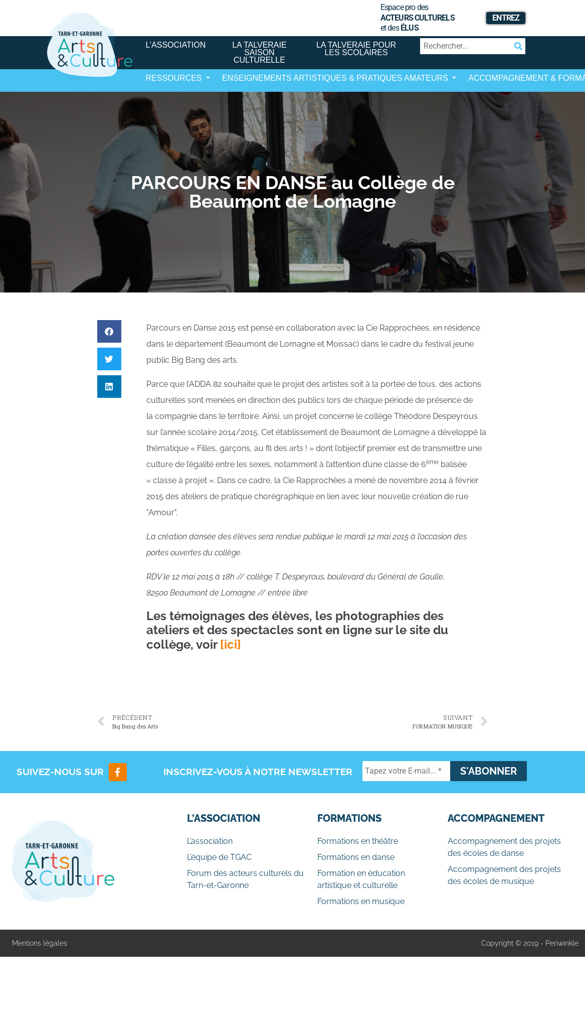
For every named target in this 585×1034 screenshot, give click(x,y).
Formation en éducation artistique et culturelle (361, 879)
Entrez (505, 18)
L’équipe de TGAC (219, 857)
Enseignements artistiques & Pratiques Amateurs (336, 78)
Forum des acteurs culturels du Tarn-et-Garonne (245, 879)
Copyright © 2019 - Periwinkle (529, 943)
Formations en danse (356, 857)
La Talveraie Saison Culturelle (259, 52)
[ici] (230, 644)
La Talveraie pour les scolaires (356, 49)
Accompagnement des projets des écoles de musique (504, 875)
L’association (176, 45)
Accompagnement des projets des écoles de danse (504, 847)
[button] (109, 331)
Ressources (175, 78)
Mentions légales (39, 943)
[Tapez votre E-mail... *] (406, 771)
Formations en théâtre (357, 841)
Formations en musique (361, 901)
